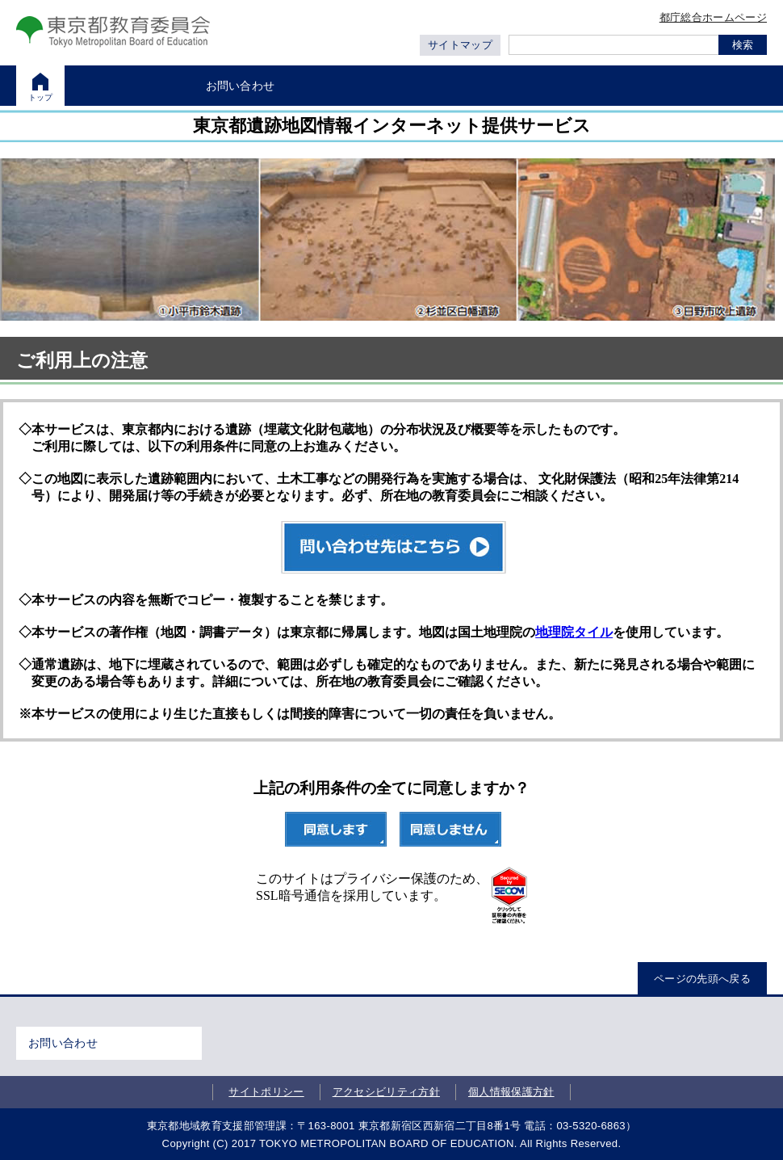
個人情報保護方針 (511, 1092)
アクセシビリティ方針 (386, 1092)
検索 (742, 45)
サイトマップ (460, 45)
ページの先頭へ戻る (702, 979)
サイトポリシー (266, 1092)
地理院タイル (574, 632)
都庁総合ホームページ (713, 17)
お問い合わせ (63, 1042)
